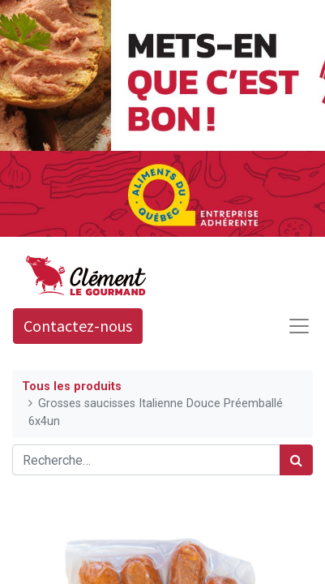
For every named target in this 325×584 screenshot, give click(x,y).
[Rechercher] (296, 459)
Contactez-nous (78, 326)
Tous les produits (72, 386)
